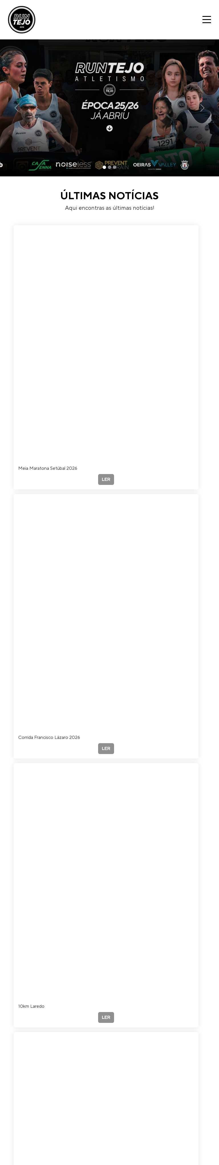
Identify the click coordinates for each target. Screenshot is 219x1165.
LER (106, 479)
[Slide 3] (114, 167)
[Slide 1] (104, 167)
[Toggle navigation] (206, 19)
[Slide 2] (109, 167)
